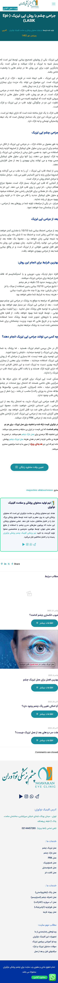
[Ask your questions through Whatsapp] (32, 797)
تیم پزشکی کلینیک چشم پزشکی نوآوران (19, 533)
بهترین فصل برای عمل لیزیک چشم (40, 680)
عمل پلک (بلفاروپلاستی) (45, 892)
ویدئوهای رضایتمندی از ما (45, 932)
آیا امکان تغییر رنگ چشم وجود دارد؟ (40, 706)
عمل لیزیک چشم (16, 439)
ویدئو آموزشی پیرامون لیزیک (44, 941)
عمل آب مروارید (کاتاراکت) (45, 902)
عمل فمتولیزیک (49, 863)
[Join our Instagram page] (26, 797)
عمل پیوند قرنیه (49, 912)
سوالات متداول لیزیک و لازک (44, 946)
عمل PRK (52, 858)
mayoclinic (32, 490)
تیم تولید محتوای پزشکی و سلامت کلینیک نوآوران (26, 30)
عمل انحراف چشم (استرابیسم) (43, 897)
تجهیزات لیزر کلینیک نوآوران (44, 937)
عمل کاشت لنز (50, 872)
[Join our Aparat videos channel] (21, 797)
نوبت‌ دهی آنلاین (10, 8)
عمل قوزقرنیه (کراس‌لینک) (45, 907)
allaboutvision (45, 490)
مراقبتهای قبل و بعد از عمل (45, 951)
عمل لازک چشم (27, 434)
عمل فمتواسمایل (49, 868)
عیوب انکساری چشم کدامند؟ (43, 615)
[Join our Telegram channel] (37, 797)
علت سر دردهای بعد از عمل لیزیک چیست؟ (36, 732)
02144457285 (29, 828)
